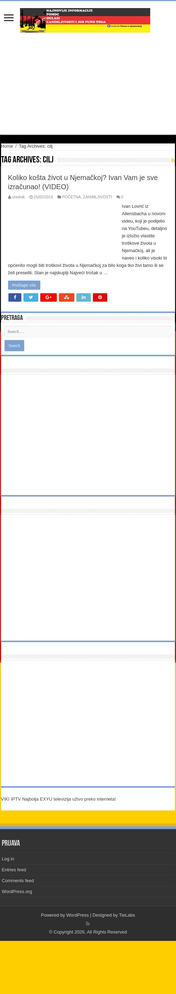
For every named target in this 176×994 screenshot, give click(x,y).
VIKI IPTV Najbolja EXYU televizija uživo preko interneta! (58, 799)
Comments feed (18, 880)
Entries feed (14, 869)
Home (7, 146)
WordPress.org (17, 891)
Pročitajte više (24, 285)
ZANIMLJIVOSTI (97, 197)
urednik (18, 197)
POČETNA (71, 197)
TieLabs (127, 915)
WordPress (77, 915)
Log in (8, 858)
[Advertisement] (88, 84)
